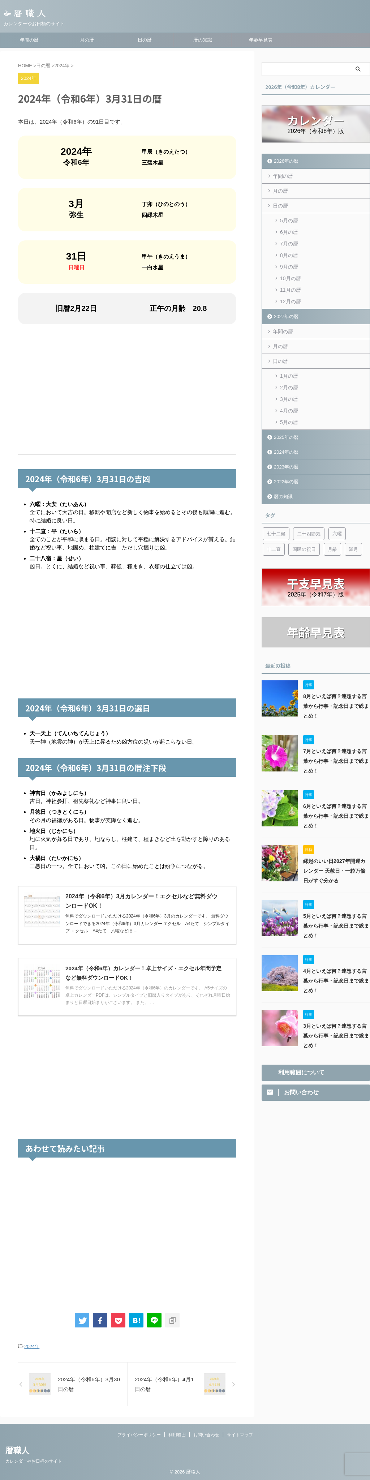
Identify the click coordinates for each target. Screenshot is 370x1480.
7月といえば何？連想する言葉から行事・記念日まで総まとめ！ (336, 761)
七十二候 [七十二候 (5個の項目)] (276, 533)
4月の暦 (289, 411)
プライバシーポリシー (139, 1434)
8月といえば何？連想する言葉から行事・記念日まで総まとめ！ (336, 706)
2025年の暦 (286, 437)
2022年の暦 (286, 481)
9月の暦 (289, 267)
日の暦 (145, 40)
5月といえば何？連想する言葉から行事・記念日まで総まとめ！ (336, 925)
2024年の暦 (286, 452)
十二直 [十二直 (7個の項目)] (274, 549)
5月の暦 (289, 220)
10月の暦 (290, 278)
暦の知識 (202, 40)
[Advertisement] (127, 389)
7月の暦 (289, 244)
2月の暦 (289, 387)
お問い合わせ (206, 1434)
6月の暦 (289, 232)
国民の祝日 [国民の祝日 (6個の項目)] (304, 549)
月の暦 (87, 40)
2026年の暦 (286, 161)
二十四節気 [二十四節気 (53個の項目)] (308, 533)
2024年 (31, 1346)
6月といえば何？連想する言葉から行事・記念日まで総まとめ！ (336, 816)
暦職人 (17, 1450)
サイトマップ (240, 1434)
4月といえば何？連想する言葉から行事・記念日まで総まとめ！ (336, 980)
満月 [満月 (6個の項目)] (353, 549)
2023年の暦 (286, 467)
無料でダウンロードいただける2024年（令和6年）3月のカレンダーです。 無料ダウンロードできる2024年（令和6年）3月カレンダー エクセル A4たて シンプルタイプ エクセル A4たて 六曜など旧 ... (147, 923)
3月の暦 (289, 399)
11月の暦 (290, 290)
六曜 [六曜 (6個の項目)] (337, 533)
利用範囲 (177, 1434)
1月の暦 (289, 376)
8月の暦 (289, 255)
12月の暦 (290, 301)
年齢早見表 (260, 40)
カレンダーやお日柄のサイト (33, 1461)
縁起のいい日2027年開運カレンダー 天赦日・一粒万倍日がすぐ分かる (334, 871)
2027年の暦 (286, 316)
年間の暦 (29, 40)
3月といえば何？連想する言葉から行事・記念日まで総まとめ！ (336, 1035)
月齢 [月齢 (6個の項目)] (332, 549)
